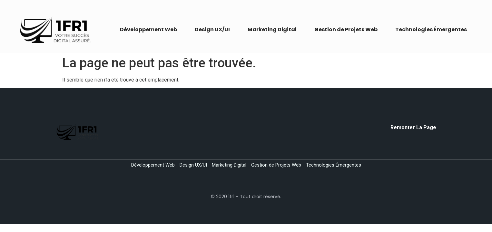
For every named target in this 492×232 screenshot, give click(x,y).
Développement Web (148, 29)
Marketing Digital (272, 29)
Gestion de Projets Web (346, 29)
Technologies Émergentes (431, 29)
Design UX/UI (212, 29)
